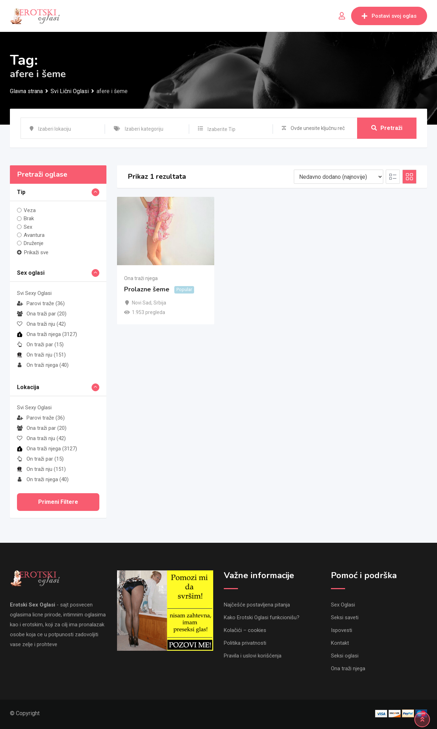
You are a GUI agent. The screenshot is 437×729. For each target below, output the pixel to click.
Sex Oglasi (343, 605)
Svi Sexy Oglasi (34, 293)
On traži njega (43, 365)
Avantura (34, 235)
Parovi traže (41, 303)
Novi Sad (141, 303)
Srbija (159, 303)
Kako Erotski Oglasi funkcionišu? (261, 617)
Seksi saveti (345, 617)
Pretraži (386, 128)
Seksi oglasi (345, 656)
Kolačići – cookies (245, 630)
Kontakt (340, 643)
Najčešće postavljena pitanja (257, 605)
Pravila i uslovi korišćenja (252, 656)
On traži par (40, 344)
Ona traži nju (41, 324)
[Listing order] (338, 177)
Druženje (33, 243)
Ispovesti (341, 630)
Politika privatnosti (245, 643)
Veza (30, 210)
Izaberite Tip (221, 129)
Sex (28, 227)
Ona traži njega (47, 334)
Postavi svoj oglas (389, 16)
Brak (29, 218)
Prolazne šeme (146, 289)
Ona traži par (41, 314)
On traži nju (41, 355)
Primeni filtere (58, 502)
